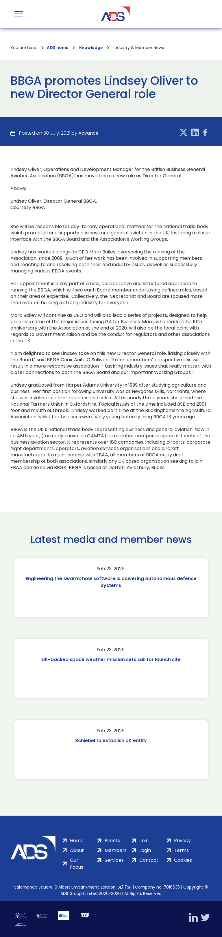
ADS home (58, 47)
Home (77, 840)
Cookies (183, 860)
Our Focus (76, 863)
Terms (181, 850)
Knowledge (91, 47)
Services (114, 860)
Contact (148, 860)
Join (144, 840)
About (77, 850)
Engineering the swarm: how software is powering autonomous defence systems (111, 582)
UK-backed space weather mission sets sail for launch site (111, 659)
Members (116, 850)
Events (112, 840)
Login (145, 850)
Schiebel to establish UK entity (111, 740)
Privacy (182, 840)
